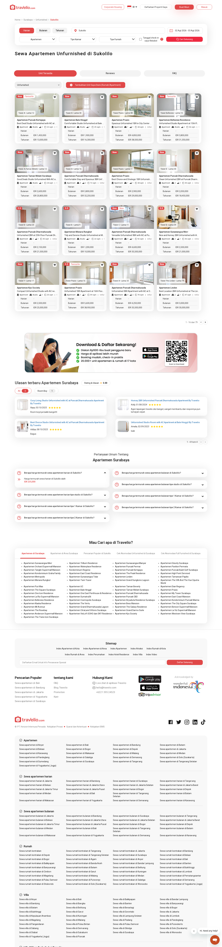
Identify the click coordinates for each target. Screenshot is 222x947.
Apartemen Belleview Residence (39, 600)
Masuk (204, 7)
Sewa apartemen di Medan (172, 753)
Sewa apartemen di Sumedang (34, 761)
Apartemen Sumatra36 (80, 596)
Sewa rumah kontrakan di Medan (128, 876)
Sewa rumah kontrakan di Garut (81, 871)
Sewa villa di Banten (122, 903)
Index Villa (137, 654)
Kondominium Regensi (79, 570)
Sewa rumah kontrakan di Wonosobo (130, 884)
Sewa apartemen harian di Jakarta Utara (85, 785)
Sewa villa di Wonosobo (171, 932)
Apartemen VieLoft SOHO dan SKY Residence (90, 613)
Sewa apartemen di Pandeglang (34, 757)
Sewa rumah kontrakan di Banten (175, 863)
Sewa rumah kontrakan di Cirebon (35, 871)
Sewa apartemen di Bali (27, 683)
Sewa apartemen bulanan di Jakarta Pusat (86, 824)
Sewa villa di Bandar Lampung (174, 899)
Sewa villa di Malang (75, 920)
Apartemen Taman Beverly (127, 586)
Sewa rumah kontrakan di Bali (174, 859)
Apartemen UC (76, 586)
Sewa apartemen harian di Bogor (128, 789)
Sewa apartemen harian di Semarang (130, 800)
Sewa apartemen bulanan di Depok (176, 824)
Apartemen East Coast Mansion (175, 596)
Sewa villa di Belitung (76, 907)
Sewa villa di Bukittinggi (30, 912)
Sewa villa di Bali (74, 899)
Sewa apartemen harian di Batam (176, 793)
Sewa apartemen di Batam (172, 745)
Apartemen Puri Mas (33, 586)
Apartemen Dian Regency (173, 586)
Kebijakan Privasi (55, 726)
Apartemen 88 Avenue (34, 607)
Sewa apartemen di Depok (125, 749)
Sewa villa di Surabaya (123, 932)
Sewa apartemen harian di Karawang (177, 800)
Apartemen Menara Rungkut (37, 580)
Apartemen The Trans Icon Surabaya (41, 617)
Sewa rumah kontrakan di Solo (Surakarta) (86, 884)
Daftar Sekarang (185, 662)
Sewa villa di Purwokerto (171, 924)
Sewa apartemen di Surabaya (30, 701)
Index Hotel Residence (119, 654)
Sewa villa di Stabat (28, 932)
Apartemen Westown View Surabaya (178, 613)
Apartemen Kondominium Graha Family (42, 573)
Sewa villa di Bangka (75, 903)
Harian (26, 30)
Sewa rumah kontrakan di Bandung (176, 851)
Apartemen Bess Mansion (127, 603)
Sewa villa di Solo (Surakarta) (173, 928)
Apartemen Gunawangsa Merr (38, 563)
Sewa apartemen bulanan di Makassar (37, 835)
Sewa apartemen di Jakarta (29, 692)
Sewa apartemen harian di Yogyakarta (84, 800)
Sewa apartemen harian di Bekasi (35, 785)
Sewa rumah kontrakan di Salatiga (129, 880)
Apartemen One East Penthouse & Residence (90, 593)
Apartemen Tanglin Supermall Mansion (42, 570)
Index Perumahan (96, 654)
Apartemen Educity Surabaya (174, 563)
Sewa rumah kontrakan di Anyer (128, 859)
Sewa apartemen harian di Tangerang (178, 781)
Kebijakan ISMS (97, 726)
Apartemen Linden (123, 577)
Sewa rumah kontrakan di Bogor (34, 859)
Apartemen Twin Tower (80, 580)
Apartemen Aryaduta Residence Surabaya (135, 600)
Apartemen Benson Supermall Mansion (179, 607)
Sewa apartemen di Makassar (80, 753)
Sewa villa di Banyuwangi (171, 903)
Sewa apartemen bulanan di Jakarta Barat (180, 820)
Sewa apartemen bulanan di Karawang (178, 835)
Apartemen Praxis (169, 590)
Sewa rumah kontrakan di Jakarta (129, 851)
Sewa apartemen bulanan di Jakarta (36, 816)
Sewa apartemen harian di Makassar (36, 800)
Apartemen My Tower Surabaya (175, 593)
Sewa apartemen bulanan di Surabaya (131, 816)
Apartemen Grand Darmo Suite (129, 610)
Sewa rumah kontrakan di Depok (34, 855)
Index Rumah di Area (74, 654)
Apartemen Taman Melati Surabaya (132, 590)
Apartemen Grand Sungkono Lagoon (132, 580)
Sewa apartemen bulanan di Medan (36, 828)
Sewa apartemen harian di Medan (35, 793)
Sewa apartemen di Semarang (127, 757)
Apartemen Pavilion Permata (174, 566)
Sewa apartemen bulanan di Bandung (84, 816)
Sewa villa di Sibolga (122, 928)
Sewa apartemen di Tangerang (127, 761)
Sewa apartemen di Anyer (31, 745)
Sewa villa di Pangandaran (31, 924)
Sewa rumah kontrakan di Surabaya (130, 855)
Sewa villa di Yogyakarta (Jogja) (34, 936)
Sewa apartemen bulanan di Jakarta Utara (86, 820)
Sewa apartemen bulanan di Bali (81, 828)
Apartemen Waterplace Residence (85, 566)
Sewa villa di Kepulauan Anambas (35, 916)
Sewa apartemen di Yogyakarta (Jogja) (37, 765)
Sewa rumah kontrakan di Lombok (176, 871)
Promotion (59, 692)
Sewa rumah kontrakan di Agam (81, 859)
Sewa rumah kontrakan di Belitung (129, 867)
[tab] (62, 473)
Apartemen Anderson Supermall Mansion (43, 613)
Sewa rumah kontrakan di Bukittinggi (177, 867)
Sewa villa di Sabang (28, 928)
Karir (56, 696)
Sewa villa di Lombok (169, 916)
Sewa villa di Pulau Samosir (126, 924)
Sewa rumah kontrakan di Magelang (36, 876)
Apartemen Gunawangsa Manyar (130, 563)
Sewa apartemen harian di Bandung (83, 781)
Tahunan (60, 30)
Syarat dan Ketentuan (76, 726)
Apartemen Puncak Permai (127, 566)
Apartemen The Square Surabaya (39, 590)
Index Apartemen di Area (95, 648)
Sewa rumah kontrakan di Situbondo (36, 884)
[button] (62, 473)
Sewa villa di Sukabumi (77, 932)
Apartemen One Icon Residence (38, 593)
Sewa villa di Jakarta (169, 912)
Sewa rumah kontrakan (30, 851)
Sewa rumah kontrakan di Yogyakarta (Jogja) (181, 884)
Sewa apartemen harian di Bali (80, 793)
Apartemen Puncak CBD (126, 596)
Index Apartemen (119, 648)
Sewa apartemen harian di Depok (175, 789)
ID (134, 7)
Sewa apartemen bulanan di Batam (176, 828)
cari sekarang (184, 39)
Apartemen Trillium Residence (83, 563)
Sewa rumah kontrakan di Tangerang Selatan (87, 855)
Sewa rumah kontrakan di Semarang (177, 880)
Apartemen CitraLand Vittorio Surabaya (87, 610)
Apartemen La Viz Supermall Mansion (178, 610)
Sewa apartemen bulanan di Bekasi (36, 820)
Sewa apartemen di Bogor (78, 749)
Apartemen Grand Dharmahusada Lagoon (88, 607)
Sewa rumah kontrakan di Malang (82, 876)
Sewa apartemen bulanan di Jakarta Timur (39, 824)
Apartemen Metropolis (34, 577)
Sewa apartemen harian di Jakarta (35, 781)
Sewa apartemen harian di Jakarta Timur (38, 789)
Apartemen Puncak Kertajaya (129, 570)
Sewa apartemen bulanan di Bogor (129, 824)
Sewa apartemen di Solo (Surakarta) (177, 757)
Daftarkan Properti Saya (156, 7)
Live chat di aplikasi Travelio (109, 683)
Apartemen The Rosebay (35, 610)
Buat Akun (184, 7)
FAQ (56, 683)
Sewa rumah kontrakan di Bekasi (175, 855)
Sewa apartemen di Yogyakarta (31, 696)
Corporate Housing (113, 7)
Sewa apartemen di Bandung (30, 687)
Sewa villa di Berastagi (123, 907)
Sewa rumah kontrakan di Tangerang (83, 851)
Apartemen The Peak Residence (130, 573)
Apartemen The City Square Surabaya (178, 603)
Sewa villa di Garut (74, 912)
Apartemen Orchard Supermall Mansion (42, 566)
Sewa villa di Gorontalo (123, 912)
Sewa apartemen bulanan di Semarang (131, 835)
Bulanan (43, 30)
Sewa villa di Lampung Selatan (127, 916)
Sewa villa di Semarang (77, 928)
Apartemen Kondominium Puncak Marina (180, 600)
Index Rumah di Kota (156, 648)
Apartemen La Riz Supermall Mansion (41, 596)
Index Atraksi (137, 648)
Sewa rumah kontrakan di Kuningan (129, 871)
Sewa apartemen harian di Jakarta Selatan (133, 785)
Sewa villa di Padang (122, 920)
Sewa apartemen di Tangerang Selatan (178, 761)
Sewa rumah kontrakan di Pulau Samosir (38, 880)
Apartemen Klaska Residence (37, 603)
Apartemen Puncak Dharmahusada (131, 593)
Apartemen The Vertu (79, 603)
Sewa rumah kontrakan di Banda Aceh (84, 863)
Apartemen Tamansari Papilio (175, 577)
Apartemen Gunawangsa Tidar (83, 577)
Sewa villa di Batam (28, 907)
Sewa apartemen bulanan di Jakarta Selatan (134, 820)
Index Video (151, 654)
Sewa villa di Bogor (168, 907)
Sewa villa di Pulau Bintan (78, 924)
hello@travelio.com (104, 687)
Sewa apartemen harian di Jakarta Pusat (85, 789)
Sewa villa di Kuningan (76, 916)
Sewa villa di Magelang (30, 920)
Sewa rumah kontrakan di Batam (81, 867)
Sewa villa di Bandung (29, 903)
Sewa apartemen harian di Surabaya (130, 781)
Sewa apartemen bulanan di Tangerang (178, 816)
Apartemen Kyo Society (126, 613)
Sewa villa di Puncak (75, 936)
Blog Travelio (61, 687)
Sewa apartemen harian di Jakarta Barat (179, 785)
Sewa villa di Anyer (28, 899)
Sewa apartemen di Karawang (33, 753)
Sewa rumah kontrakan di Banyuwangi (37, 867)
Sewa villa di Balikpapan (124, 899)
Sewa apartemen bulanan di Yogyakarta (85, 835)
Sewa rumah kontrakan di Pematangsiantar (180, 876)
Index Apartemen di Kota (67, 648)
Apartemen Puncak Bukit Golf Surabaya (179, 570)
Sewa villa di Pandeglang (171, 920)
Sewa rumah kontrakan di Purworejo (83, 880)
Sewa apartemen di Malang (126, 753)
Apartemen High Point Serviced (175, 573)
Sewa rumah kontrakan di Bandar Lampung (133, 863)
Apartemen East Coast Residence (85, 573)
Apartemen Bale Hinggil (80, 590)
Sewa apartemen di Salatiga (79, 757)
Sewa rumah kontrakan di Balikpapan (36, 863)
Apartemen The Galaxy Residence (131, 607)
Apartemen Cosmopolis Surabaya (85, 600)
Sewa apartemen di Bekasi (31, 749)
